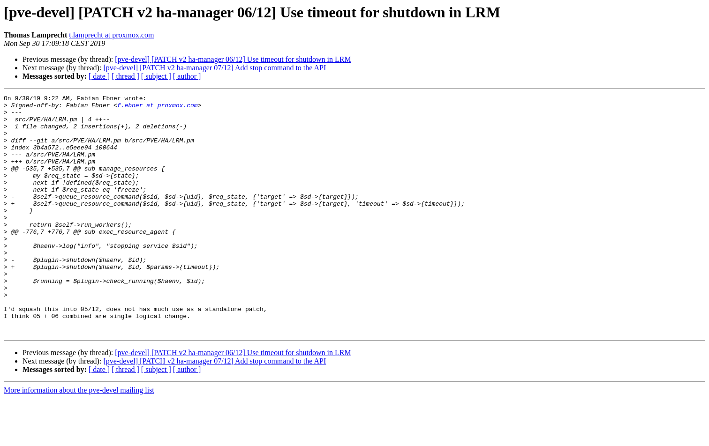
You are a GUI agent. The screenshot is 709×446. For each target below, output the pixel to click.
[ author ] (187, 76)
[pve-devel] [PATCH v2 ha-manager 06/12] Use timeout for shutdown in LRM (233, 59)
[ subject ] (156, 76)
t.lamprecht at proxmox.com (111, 35)
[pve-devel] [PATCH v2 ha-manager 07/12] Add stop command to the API (214, 68)
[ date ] (99, 76)
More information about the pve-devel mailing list (79, 438)
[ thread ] (125, 76)
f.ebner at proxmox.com (157, 108)
